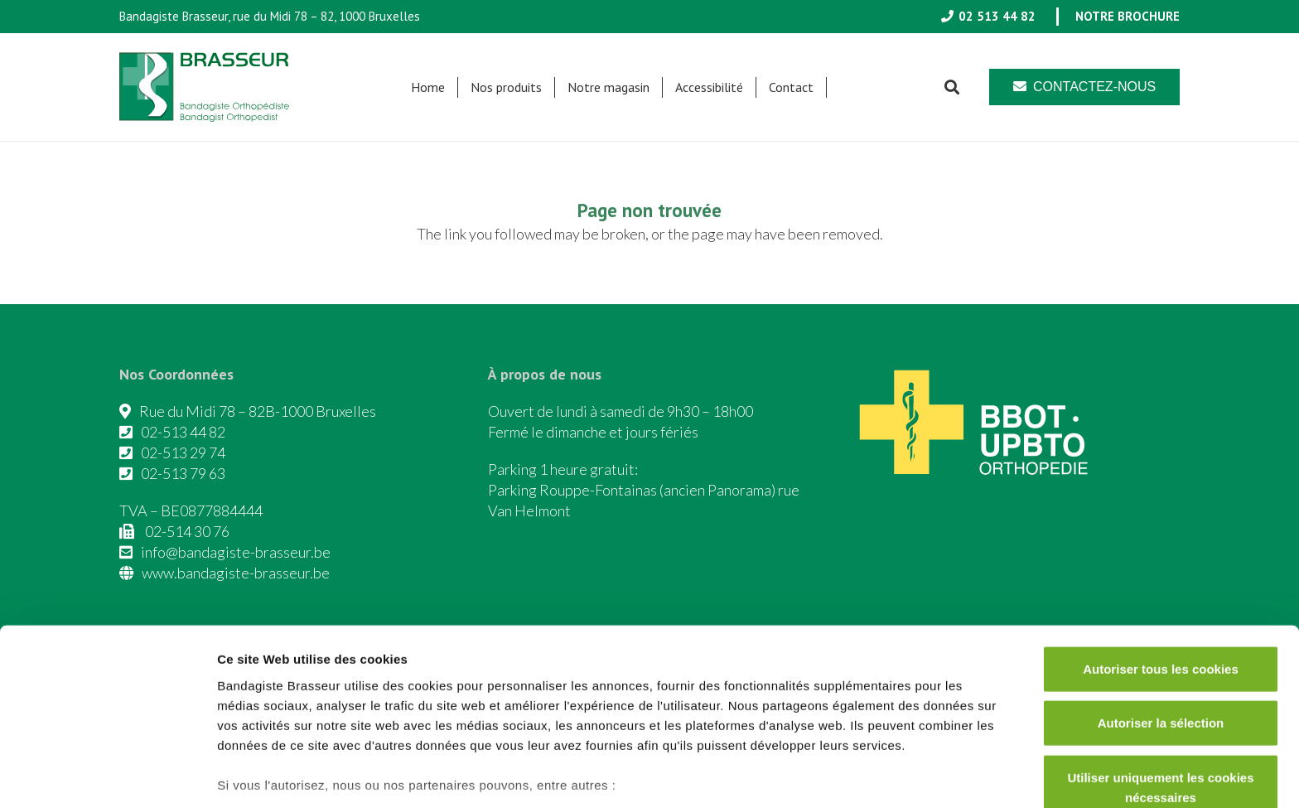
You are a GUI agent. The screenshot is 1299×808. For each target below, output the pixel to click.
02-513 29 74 (183, 452)
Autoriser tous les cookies (1161, 568)
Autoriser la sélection (1161, 622)
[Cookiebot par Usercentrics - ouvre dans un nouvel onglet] (107, 775)
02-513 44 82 (183, 432)
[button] (951, 87)
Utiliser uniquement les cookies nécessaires (1160, 687)
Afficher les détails (912, 775)
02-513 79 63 (183, 473)
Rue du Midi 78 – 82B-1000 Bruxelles (257, 411)
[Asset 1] (209, 87)
